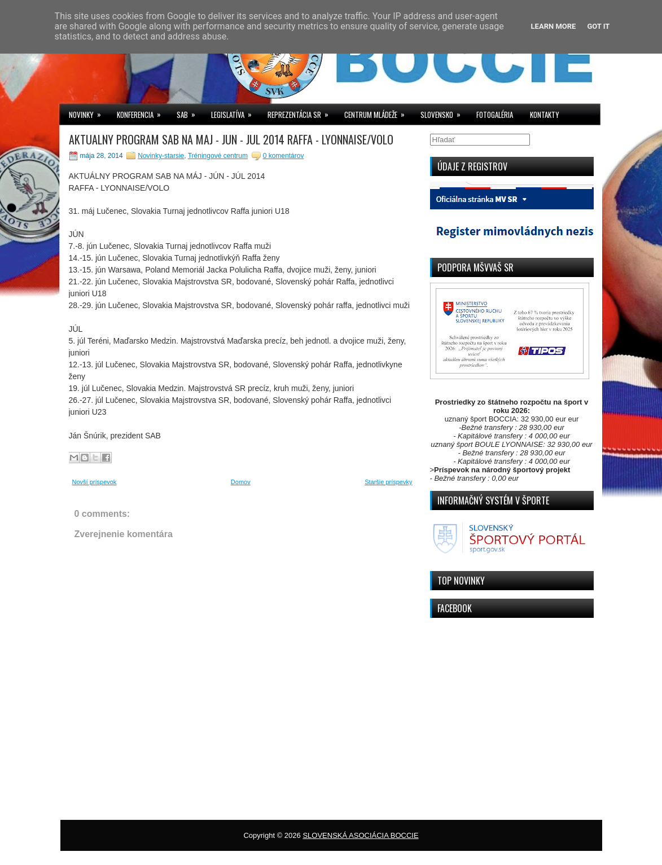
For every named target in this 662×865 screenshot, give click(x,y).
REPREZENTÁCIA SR (302, 112)
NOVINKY (88, 112)
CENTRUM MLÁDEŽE (378, 112)
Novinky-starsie (161, 156)
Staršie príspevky (388, 481)
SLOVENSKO (444, 112)
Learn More (553, 26)
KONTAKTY (544, 114)
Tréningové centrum (218, 156)
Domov (241, 481)
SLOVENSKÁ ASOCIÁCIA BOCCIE (360, 835)
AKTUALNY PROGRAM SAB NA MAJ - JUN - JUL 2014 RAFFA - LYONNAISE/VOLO (231, 139)
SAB (190, 112)
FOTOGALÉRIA (494, 114)
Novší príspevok (94, 481)
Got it (598, 26)
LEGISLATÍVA (235, 112)
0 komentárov (283, 156)
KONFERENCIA (142, 112)
